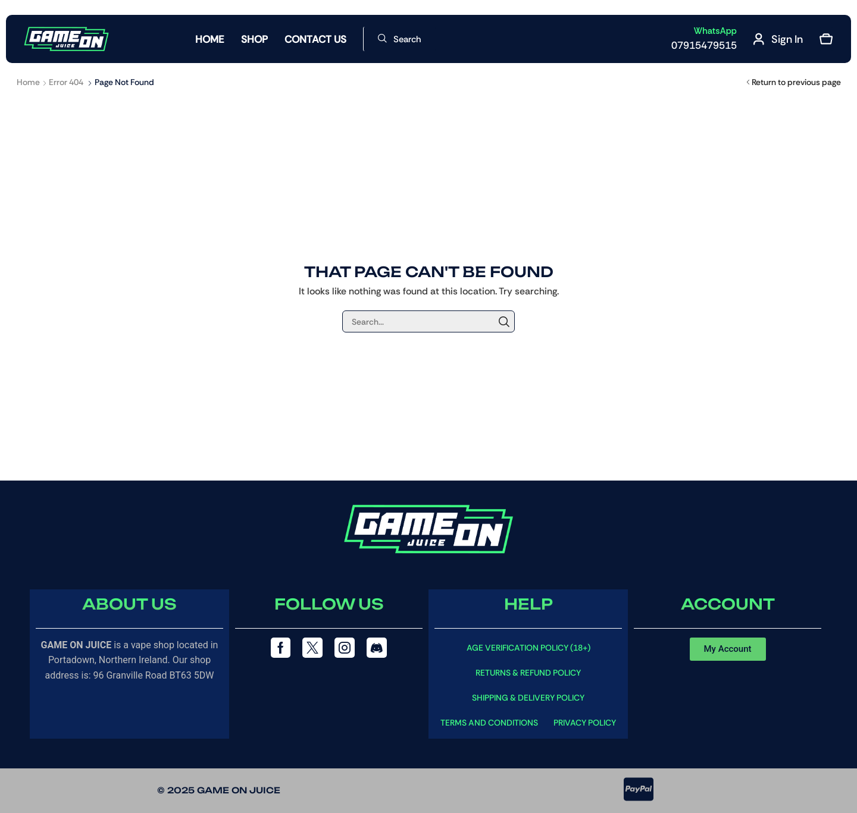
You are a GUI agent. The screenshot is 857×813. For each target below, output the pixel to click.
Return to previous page (796, 82)
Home (28, 82)
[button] (399, 39)
